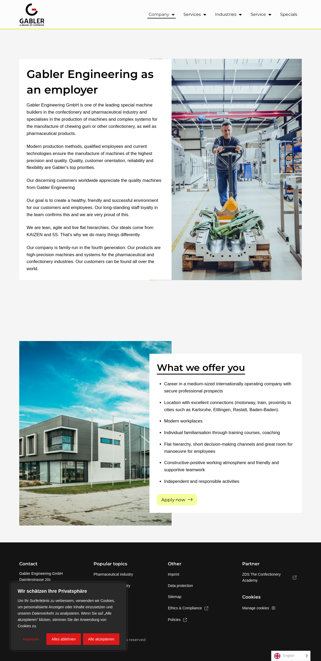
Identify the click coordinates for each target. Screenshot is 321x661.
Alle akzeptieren (101, 639)
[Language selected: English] (290, 656)
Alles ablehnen (63, 639)
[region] (69, 616)
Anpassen (31, 639)
